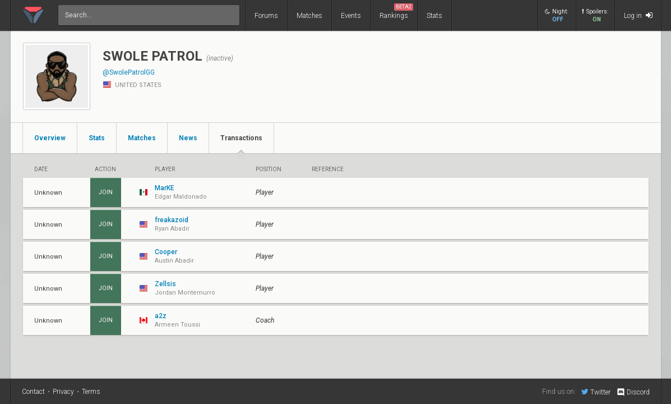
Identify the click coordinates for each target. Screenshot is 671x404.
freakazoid (171, 220)
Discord (632, 392)
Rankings (396, 11)
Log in (638, 15)
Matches (309, 16)
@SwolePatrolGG (129, 72)
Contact (33, 391)
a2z (160, 316)
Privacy (63, 391)
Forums (266, 16)
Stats (434, 16)
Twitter (595, 392)
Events (351, 16)
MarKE (164, 188)
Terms (91, 391)
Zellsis (165, 284)
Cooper (166, 252)
